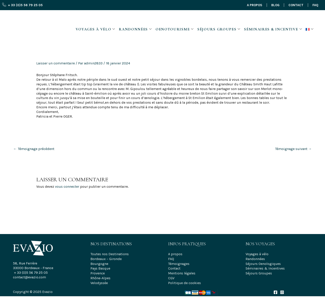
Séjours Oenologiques (263, 263)
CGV (171, 277)
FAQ (315, 5)
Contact (295, 5)
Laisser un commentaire (55, 63)
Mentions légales (181, 272)
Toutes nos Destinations (109, 254)
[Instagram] (282, 291)
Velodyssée (99, 281)
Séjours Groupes (219, 19)
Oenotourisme (175, 19)
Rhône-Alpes (100, 277)
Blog (275, 5)
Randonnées (135, 19)
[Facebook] (275, 291)
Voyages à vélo (96, 19)
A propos (254, 5)
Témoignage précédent (33, 149)
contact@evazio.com (29, 277)
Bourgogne (99, 263)
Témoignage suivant (293, 149)
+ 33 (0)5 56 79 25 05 (31, 272)
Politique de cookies (184, 281)
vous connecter (67, 186)
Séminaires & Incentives (265, 267)
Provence (97, 272)
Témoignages (178, 263)
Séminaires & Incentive (273, 19)
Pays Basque (100, 267)
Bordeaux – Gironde (106, 258)
